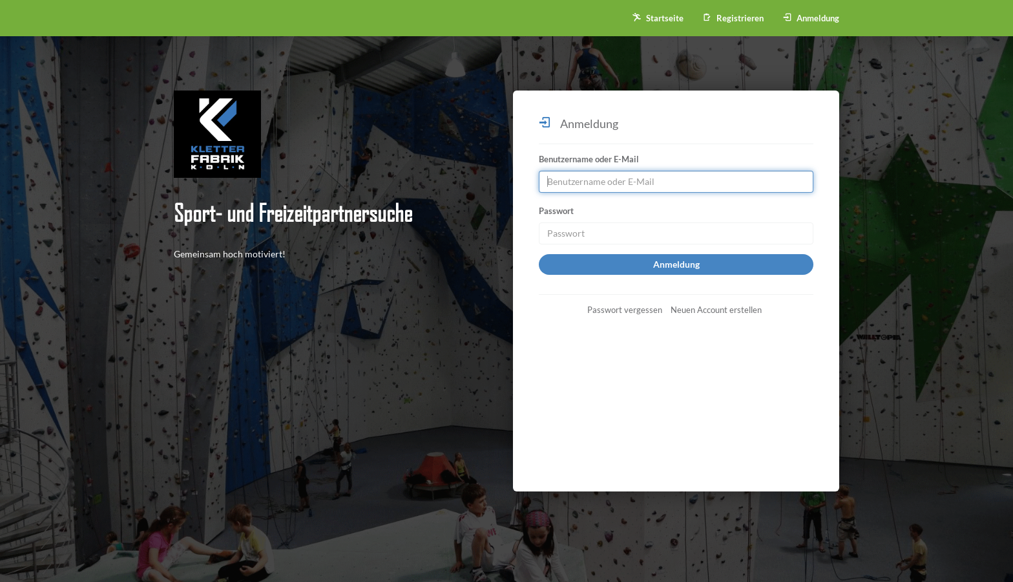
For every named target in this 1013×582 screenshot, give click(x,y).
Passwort (556, 211)
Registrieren (733, 18)
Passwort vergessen (624, 310)
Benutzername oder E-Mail (589, 159)
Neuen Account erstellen (716, 310)
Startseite (658, 18)
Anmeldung (811, 18)
